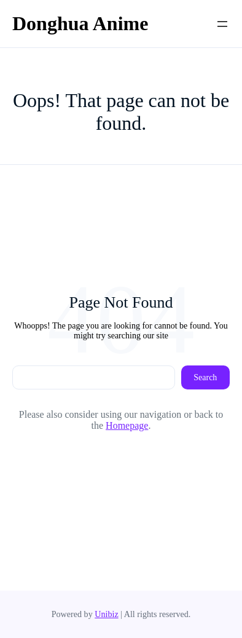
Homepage (127, 425)
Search (205, 377)
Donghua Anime (80, 23)
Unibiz (106, 614)
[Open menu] (222, 24)
